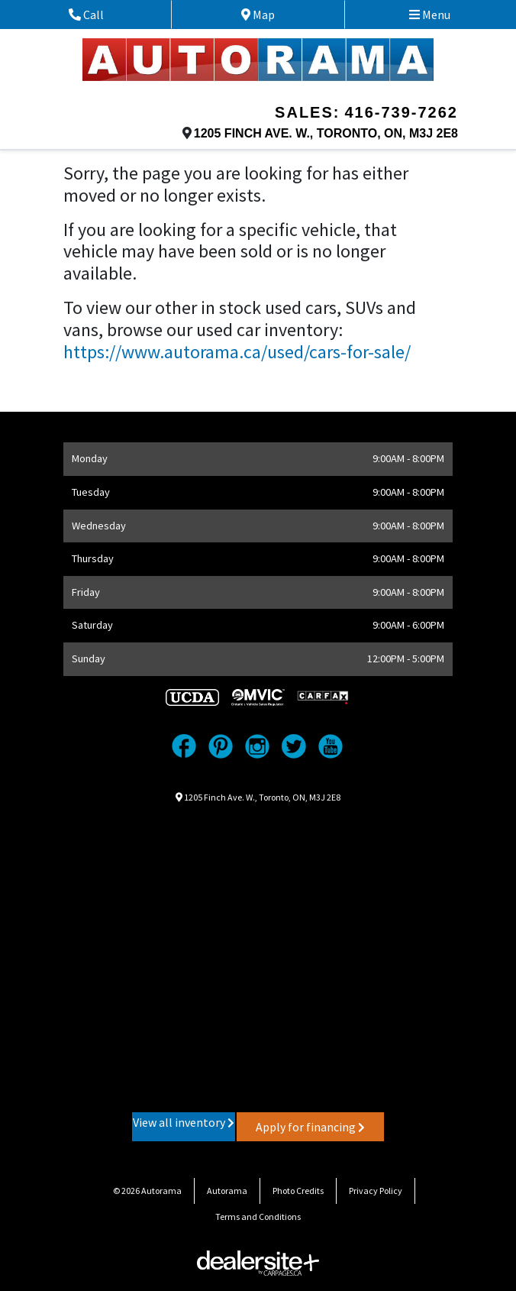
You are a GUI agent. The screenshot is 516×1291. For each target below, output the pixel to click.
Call (104, 14)
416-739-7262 (401, 112)
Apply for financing (310, 1126)
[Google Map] (258, 956)
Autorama (227, 1190)
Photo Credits (298, 1190)
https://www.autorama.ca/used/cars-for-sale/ (237, 352)
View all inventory (183, 1122)
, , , (326, 133)
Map (270, 14)
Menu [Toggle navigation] (429, 14)
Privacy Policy (375, 1190)
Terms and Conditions (258, 1216)
